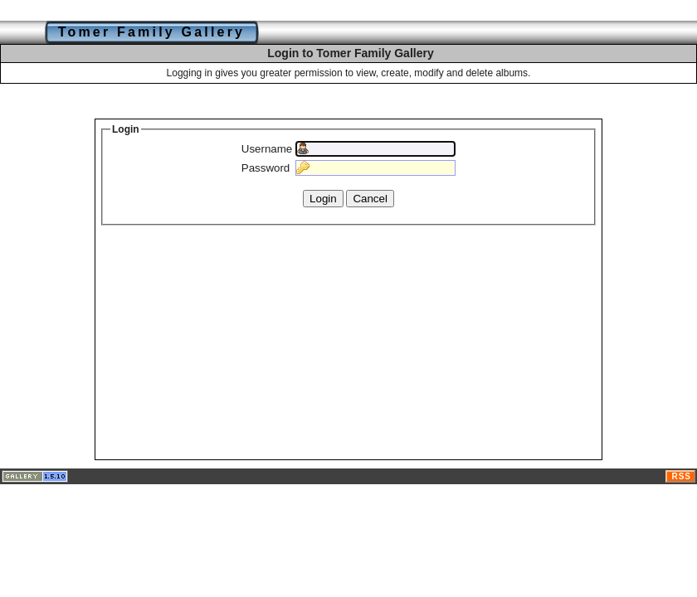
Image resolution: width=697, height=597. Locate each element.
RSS (681, 476)
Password (265, 168)
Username (266, 149)
